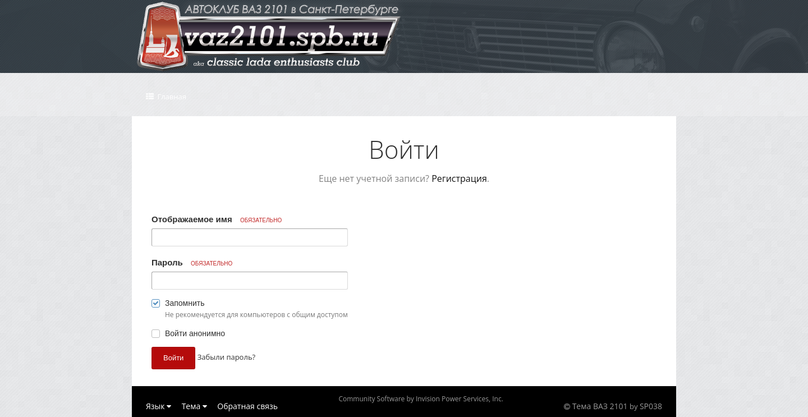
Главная (170, 96)
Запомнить (185, 303)
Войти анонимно (195, 333)
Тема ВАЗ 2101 (600, 406)
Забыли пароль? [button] (226, 357)
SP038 (651, 406)
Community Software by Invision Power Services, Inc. (420, 399)
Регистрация (459, 178)
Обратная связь (247, 406)
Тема (194, 406)
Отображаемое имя (217, 219)
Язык (158, 406)
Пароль (192, 262)
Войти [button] (173, 358)
